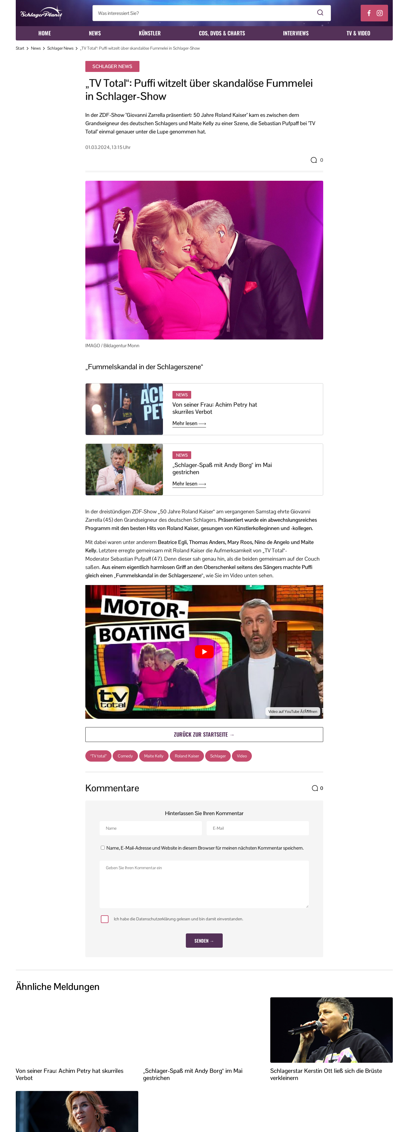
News (95, 33)
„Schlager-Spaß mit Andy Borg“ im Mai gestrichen (222, 468)
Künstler (150, 33)
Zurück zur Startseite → (204, 734)
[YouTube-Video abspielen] (204, 652)
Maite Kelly (154, 756)
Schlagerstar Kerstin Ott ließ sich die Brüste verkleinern (326, 1074)
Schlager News (60, 48)
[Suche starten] (320, 13)
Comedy (125, 756)
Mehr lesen (189, 423)
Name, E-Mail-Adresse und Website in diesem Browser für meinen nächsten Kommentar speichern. (205, 848)
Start (20, 48)
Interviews (296, 33)
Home (44, 33)
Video (242, 756)
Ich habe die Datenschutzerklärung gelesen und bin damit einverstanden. (172, 919)
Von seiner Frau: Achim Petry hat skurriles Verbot (214, 408)
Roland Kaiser (187, 756)
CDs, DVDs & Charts (222, 33)
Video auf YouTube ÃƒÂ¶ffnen (292, 711)
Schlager (218, 756)
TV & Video (358, 33)
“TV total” (98, 756)
